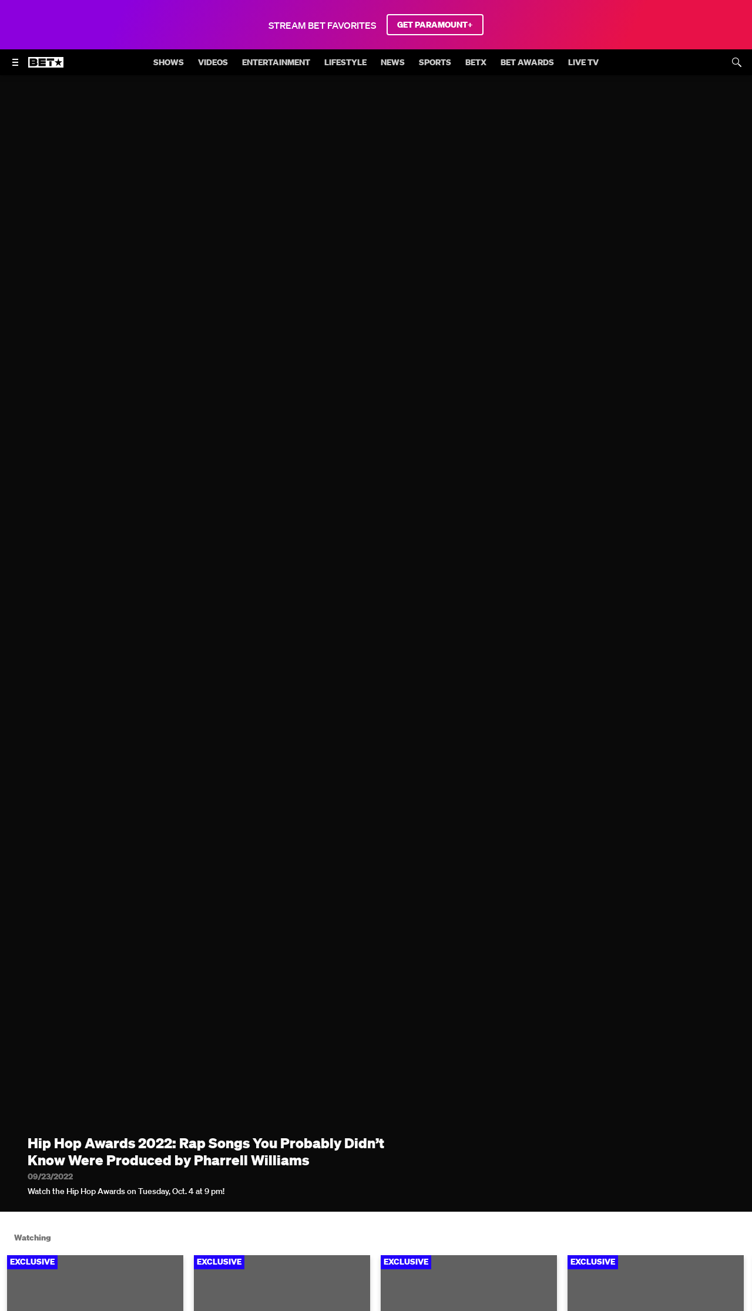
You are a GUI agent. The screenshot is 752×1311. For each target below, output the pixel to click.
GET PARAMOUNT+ (435, 24)
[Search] (736, 62)
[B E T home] (45, 67)
